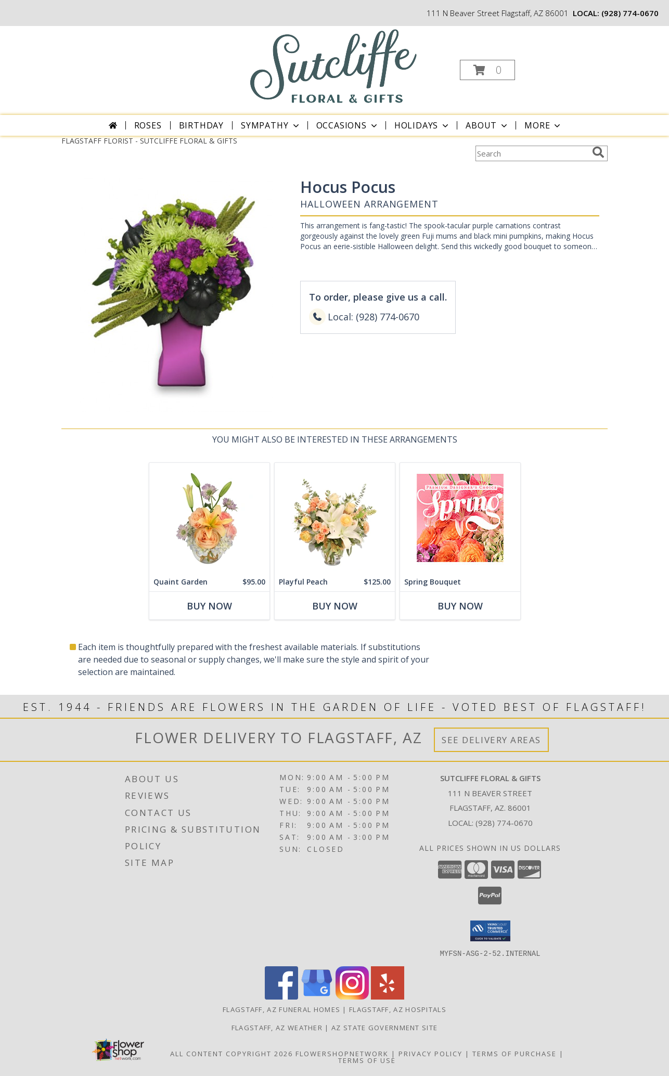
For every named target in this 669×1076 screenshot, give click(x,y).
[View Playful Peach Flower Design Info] (335, 518)
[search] (598, 152)
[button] (487, 70)
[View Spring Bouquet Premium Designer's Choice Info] (460, 518)
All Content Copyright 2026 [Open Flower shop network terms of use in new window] (231, 1053)
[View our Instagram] (352, 996)
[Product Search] (531, 153)
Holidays (422, 125)
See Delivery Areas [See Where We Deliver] (491, 740)
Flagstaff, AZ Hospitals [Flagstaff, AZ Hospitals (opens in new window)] (397, 1009)
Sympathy (271, 125)
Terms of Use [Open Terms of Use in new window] (367, 1060)
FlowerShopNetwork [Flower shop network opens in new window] (342, 1053)
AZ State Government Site (384, 1027)
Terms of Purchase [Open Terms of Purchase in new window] (514, 1053)
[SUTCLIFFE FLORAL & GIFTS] (333, 66)
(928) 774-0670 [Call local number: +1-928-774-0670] (630, 13)
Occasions (347, 125)
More (543, 125)
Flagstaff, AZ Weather (277, 1027)
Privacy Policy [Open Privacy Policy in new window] (430, 1053)
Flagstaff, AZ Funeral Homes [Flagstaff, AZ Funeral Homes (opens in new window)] (281, 1009)
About (487, 125)
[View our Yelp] (387, 996)
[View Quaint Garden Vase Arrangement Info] (209, 518)
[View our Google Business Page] (316, 996)
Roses (148, 125)
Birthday (201, 125)
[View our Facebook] (281, 996)
